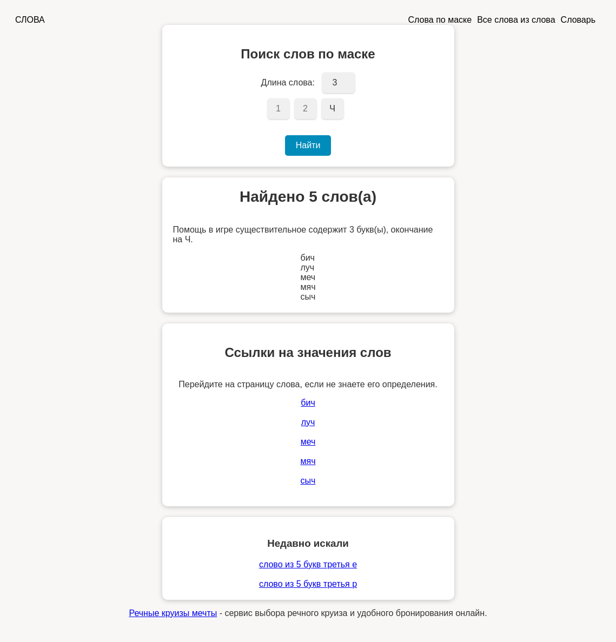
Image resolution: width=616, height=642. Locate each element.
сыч (308, 480)
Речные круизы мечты (173, 613)
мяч (308, 461)
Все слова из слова (516, 19)
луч (308, 422)
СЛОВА (30, 19)
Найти (308, 145)
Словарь (578, 19)
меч (308, 441)
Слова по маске (440, 19)
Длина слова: (288, 82)
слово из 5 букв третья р (308, 583)
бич (308, 402)
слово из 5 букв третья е (308, 564)
